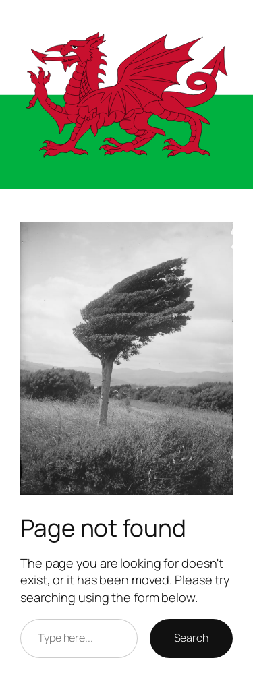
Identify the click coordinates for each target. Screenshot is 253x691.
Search (191, 637)
